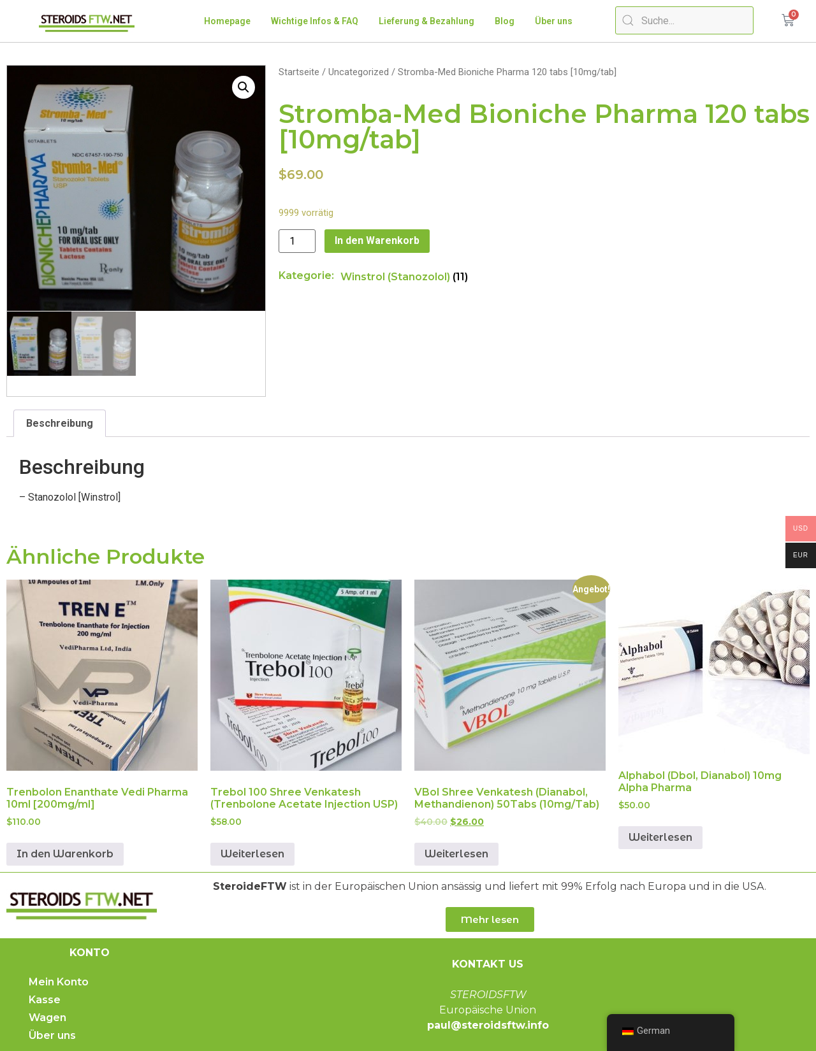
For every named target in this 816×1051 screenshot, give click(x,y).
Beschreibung (59, 423)
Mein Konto (59, 982)
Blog (504, 21)
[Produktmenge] (297, 241)
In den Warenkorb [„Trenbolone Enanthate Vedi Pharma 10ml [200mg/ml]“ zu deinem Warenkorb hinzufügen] (65, 854)
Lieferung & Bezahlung (426, 21)
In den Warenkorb (377, 240)
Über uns (553, 21)
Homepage (227, 21)
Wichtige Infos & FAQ (314, 21)
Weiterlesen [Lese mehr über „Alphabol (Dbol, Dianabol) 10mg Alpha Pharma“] (660, 837)
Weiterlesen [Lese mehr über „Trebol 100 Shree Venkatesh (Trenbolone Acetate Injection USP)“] (252, 854)
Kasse (45, 1000)
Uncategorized (358, 72)
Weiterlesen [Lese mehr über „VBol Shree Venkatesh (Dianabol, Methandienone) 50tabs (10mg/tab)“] (456, 854)
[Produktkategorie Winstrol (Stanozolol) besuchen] (404, 277)
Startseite (299, 72)
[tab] (59, 423)
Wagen (47, 1018)
